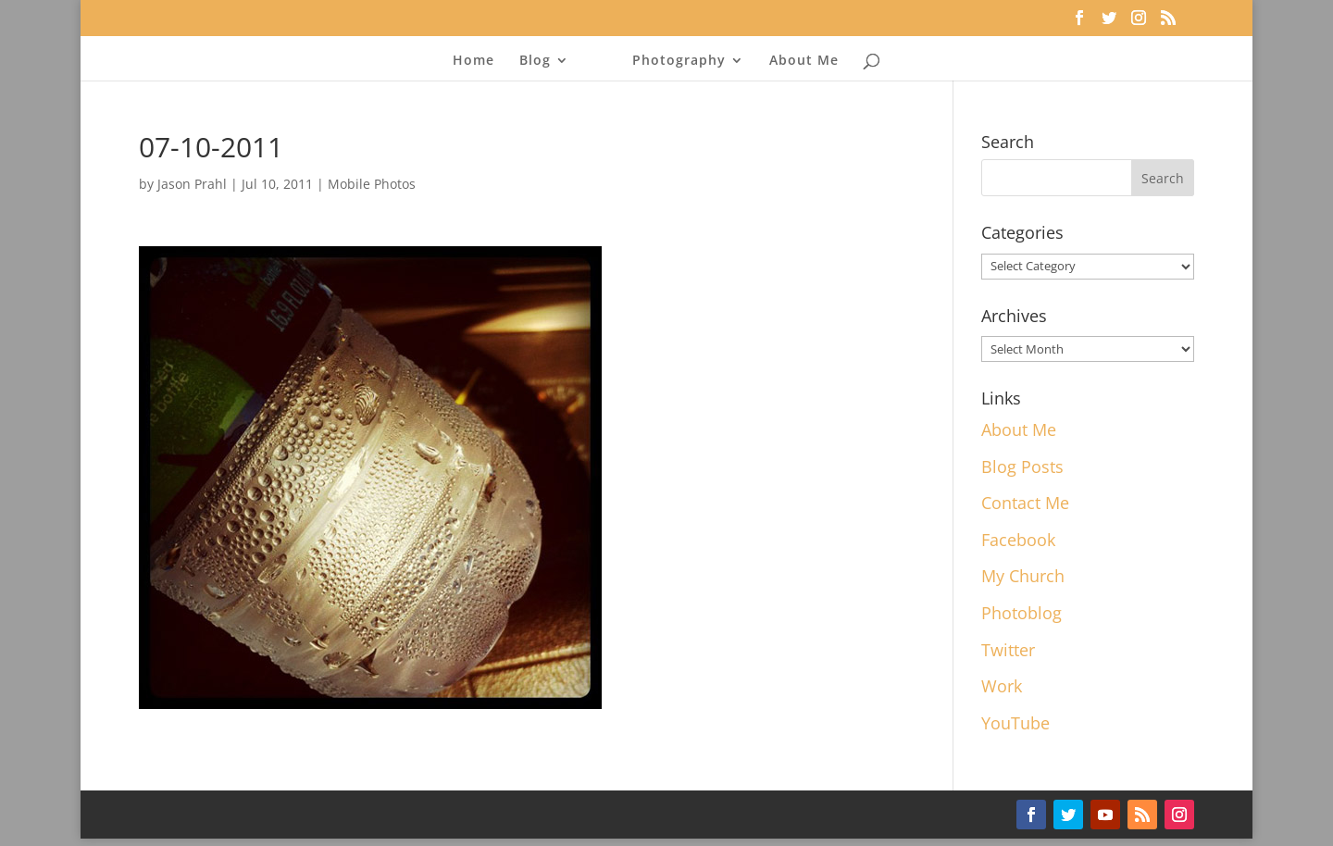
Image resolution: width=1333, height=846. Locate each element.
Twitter (1008, 650)
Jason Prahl (192, 184)
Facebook (1018, 540)
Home (473, 61)
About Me (804, 61)
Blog (535, 61)
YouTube (1015, 723)
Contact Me (1025, 502)
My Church (1023, 576)
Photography (679, 61)
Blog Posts (1022, 466)
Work (1001, 686)
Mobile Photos (372, 184)
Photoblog (1021, 613)
